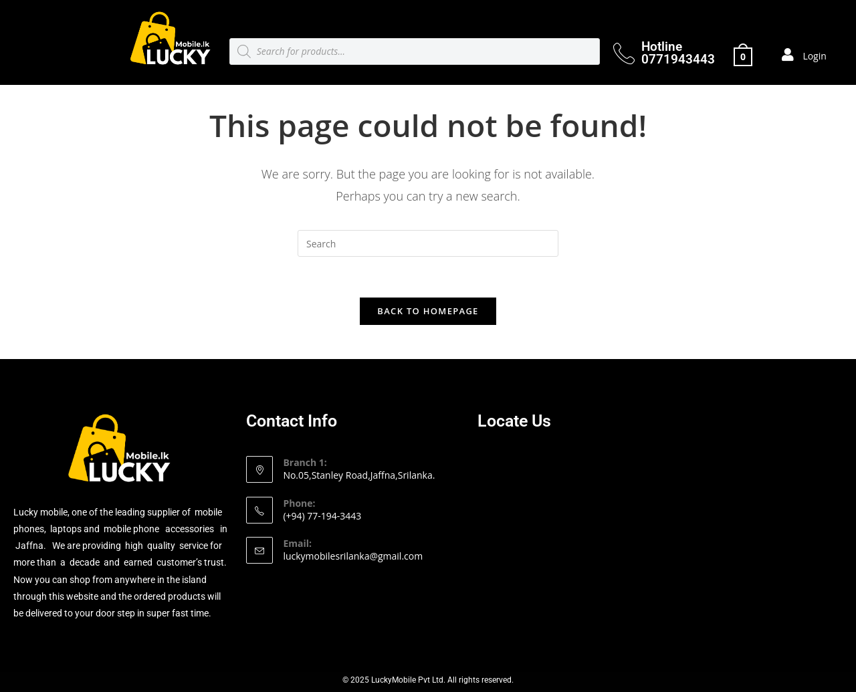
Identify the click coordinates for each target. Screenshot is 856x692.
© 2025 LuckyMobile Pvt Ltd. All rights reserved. (428, 680)
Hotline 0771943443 (678, 53)
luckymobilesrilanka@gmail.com (353, 556)
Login (814, 55)
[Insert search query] (428, 243)
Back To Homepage (427, 311)
